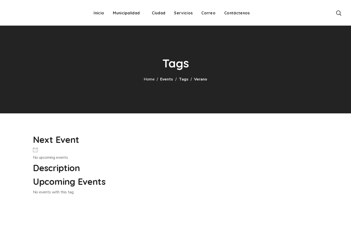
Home (149, 79)
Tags (183, 79)
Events (166, 79)
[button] (338, 13)
